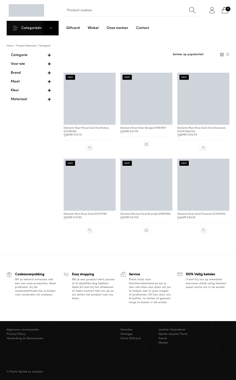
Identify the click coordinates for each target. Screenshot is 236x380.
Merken (163, 342)
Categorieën (31, 28)
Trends (162, 338)
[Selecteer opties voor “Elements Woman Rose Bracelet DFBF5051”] (146, 230)
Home (10, 46)
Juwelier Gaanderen (172, 329)
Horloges (127, 334)
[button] (89, 148)
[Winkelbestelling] (194, 55)
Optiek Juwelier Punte (173, 334)
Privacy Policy (16, 334)
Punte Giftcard (131, 338)
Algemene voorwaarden (23, 329)
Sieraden (127, 329)
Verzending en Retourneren (25, 338)
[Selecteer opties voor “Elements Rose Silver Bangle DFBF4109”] (146, 144)
